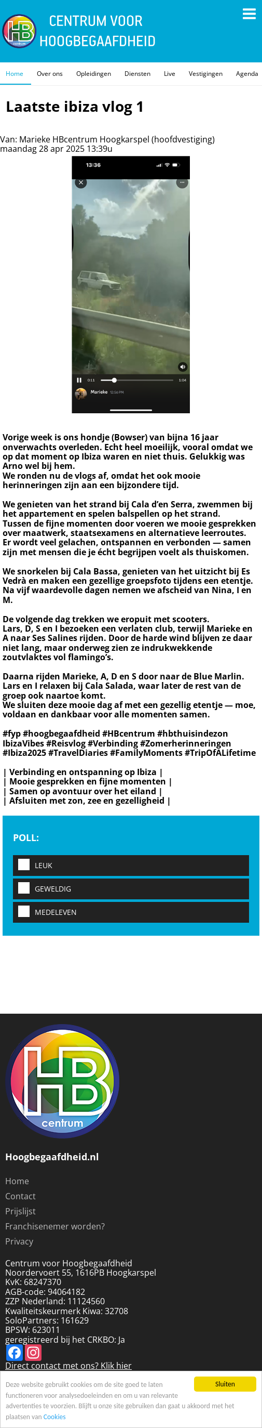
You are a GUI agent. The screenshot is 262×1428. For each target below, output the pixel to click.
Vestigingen (206, 73)
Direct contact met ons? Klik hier (68, 1365)
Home (14, 73)
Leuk (32, 865)
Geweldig (42, 888)
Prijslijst (20, 1211)
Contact (20, 1196)
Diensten (137, 73)
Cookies (55, 1417)
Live (169, 73)
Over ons (50, 73)
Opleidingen (93, 73)
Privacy (19, 1241)
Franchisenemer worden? (55, 1226)
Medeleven (45, 912)
